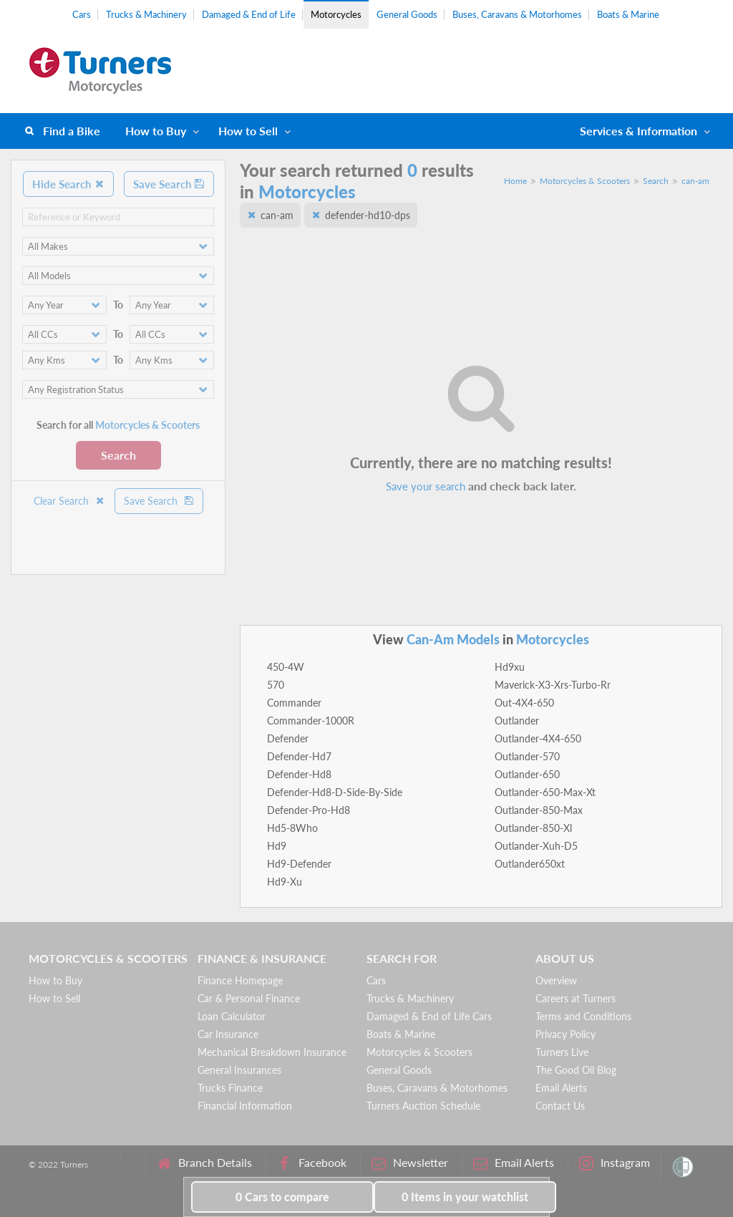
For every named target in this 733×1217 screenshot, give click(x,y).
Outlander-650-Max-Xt (545, 792)
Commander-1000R (310, 720)
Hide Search (68, 184)
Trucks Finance (230, 1088)
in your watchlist (465, 1196)
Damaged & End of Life (249, 14)
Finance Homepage (240, 980)
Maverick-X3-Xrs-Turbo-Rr (553, 685)
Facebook (311, 1162)
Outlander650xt (530, 864)
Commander (294, 703)
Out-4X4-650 (524, 703)
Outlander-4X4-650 (538, 738)
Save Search (169, 184)
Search (118, 455)
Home (515, 180)
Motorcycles (336, 14)
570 (275, 685)
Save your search (425, 486)
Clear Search (69, 501)
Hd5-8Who (292, 828)
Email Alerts (561, 1088)
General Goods (407, 14)
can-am (695, 180)
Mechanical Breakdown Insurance (272, 1052)
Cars (81, 14)
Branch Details (204, 1162)
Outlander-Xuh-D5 (536, 846)
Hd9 (276, 846)
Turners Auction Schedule (423, 1106)
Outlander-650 (527, 774)
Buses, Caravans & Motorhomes (517, 14)
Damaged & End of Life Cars (429, 1016)
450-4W (285, 667)
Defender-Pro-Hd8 (308, 810)
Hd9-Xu (284, 882)
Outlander (517, 720)
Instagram (614, 1162)
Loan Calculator (232, 1016)
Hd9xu (510, 667)
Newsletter (410, 1162)
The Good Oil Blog (575, 1070)
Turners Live (561, 1052)
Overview (556, 980)
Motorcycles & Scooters (585, 180)
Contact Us (560, 1106)
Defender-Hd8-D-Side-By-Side (334, 792)
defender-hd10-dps (367, 215)
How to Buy (155, 130)
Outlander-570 (527, 756)
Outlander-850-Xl (533, 828)
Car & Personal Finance (249, 998)
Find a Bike (71, 130)
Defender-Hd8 (299, 774)
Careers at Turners (575, 998)
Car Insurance (228, 1034)
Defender (288, 738)
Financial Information (245, 1106)
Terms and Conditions (583, 1016)
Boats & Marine (628, 14)
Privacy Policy (565, 1034)
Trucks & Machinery (146, 14)
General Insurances (239, 1070)
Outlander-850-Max (539, 810)
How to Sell (248, 130)
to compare (282, 1196)
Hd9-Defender (299, 864)
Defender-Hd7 (299, 756)
